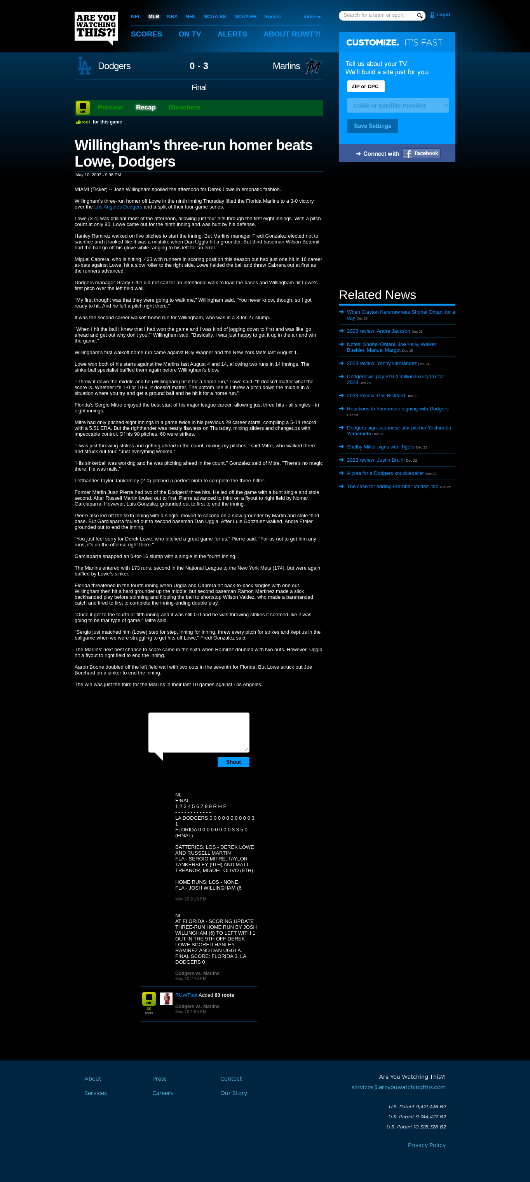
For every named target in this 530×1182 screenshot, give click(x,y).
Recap (146, 107)
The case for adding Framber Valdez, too (392, 486)
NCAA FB (245, 16)
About (292, 34)
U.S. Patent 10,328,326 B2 (416, 1127)
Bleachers (184, 107)
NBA (172, 16)
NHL (191, 16)
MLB (153, 16)
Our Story (233, 1093)
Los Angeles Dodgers (118, 207)
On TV (190, 34)
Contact (231, 1079)
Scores (146, 34)
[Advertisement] (397, 226)
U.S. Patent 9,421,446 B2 (417, 1106)
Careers (162, 1093)
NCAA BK (215, 16)
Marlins (286, 66)
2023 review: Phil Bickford (376, 395)
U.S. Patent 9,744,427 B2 (417, 1116)
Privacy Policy (427, 1145)
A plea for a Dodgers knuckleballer (385, 473)
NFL (136, 16)
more (309, 16)
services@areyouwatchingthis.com (399, 1087)
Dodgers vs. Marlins (197, 973)
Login (443, 14)
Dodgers (114, 66)
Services (95, 1093)
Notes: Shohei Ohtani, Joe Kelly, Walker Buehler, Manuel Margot (391, 347)
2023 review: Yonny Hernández (382, 363)
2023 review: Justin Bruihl (375, 460)
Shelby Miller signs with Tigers (381, 447)
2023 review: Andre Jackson (378, 331)
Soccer (273, 16)
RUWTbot (186, 995)
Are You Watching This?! (96, 29)
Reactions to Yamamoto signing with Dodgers (398, 409)
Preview (110, 107)
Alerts (232, 34)
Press (159, 1079)
